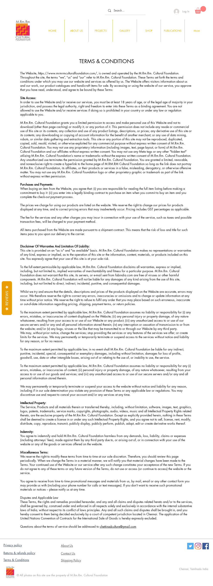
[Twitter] (190, 546)
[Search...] (125, 10)
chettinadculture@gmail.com (118, 526)
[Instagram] (198, 546)
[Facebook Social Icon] (205, 546)
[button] (200, 10)
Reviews (6, 298)
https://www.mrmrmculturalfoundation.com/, (68, 73)
